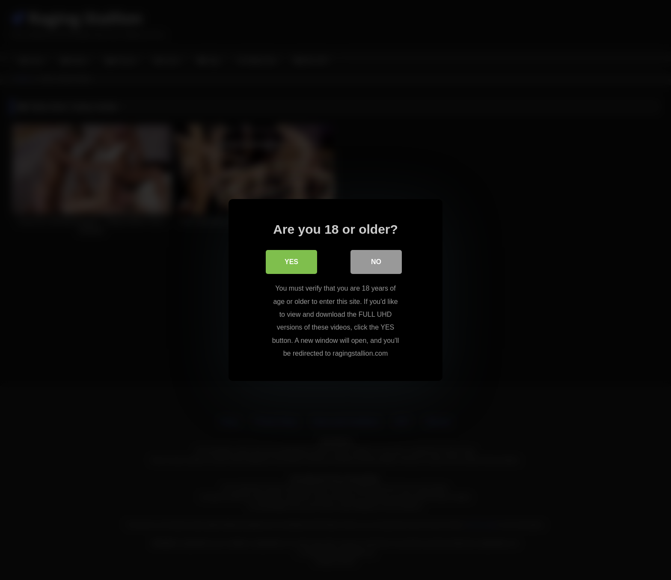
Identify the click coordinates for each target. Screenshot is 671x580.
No (376, 261)
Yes (291, 261)
